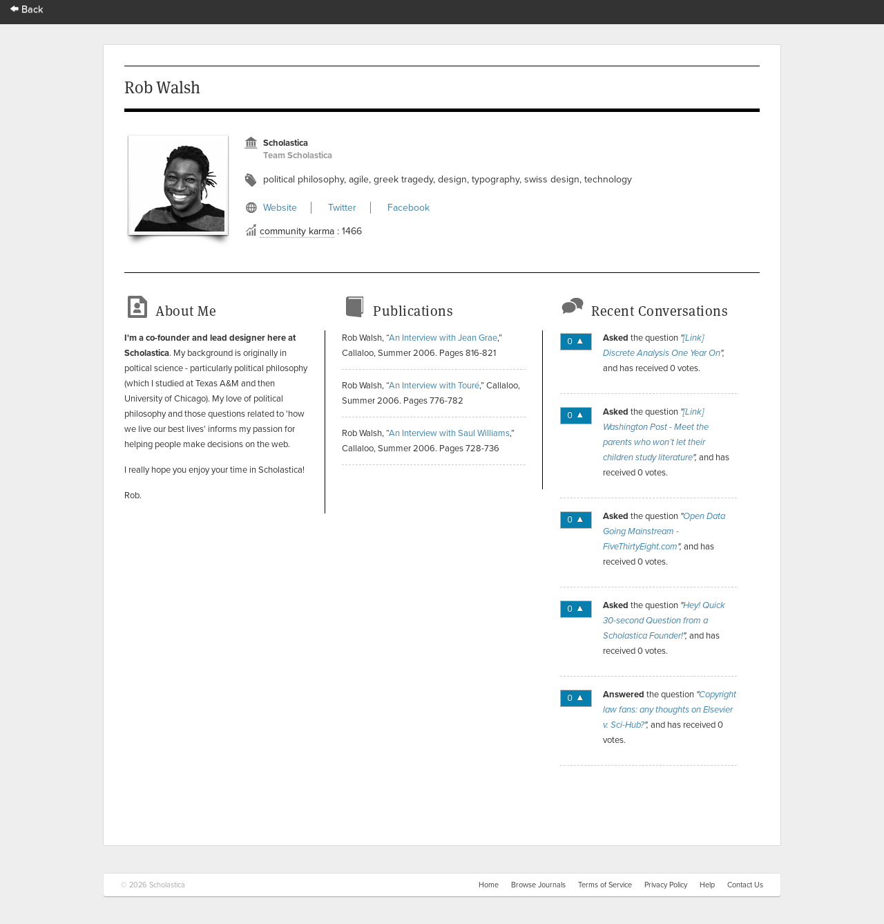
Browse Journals (538, 884)
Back (27, 9)
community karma (297, 231)
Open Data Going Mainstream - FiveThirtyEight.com (664, 531)
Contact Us (745, 884)
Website (280, 208)
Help (707, 884)
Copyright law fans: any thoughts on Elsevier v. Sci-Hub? (669, 709)
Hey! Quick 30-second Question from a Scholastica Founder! (664, 620)
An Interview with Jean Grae (443, 337)
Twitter (342, 208)
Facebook (408, 208)
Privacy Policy (665, 884)
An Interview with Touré (434, 385)
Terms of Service (605, 884)
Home (489, 884)
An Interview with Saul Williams (449, 433)
